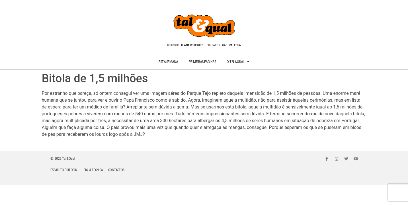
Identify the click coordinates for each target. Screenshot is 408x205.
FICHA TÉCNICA (93, 170)
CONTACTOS (116, 170)
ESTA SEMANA (168, 62)
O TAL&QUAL (238, 62)
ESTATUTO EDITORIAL (64, 170)
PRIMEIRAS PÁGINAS (202, 62)
